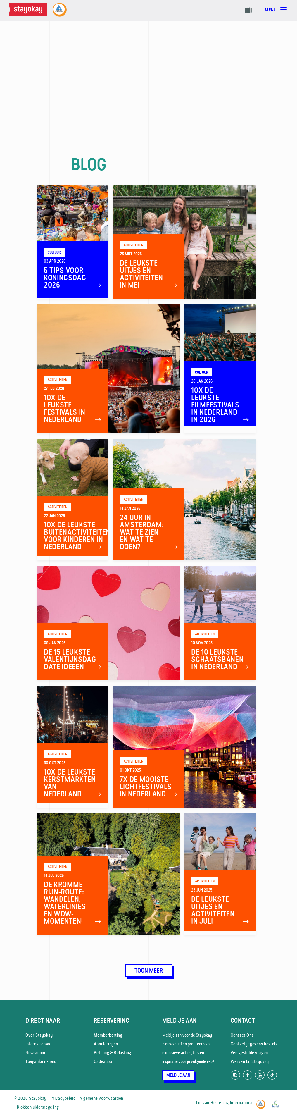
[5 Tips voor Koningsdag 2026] (72, 242)
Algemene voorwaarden (101, 1098)
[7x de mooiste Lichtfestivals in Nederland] (184, 747)
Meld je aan (178, 1075)
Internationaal (38, 1044)
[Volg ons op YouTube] (260, 1075)
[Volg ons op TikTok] (272, 1075)
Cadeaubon (104, 1061)
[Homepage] (29, 10)
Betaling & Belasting (112, 1052)
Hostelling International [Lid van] (231, 1102)
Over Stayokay (39, 1035)
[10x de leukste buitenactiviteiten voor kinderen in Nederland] (72, 499)
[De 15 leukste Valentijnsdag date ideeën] (108, 623)
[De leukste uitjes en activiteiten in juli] (220, 874)
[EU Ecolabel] (277, 1102)
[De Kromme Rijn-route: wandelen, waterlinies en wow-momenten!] (108, 874)
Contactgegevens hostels (254, 1044)
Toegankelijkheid (40, 1061)
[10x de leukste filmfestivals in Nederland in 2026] (220, 368)
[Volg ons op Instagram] (235, 1075)
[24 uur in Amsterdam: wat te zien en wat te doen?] (184, 499)
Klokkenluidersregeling (38, 1107)
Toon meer (148, 970)
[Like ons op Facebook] (247, 1075)
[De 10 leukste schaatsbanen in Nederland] (220, 623)
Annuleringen (106, 1044)
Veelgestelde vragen (249, 1052)
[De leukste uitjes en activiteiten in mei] (184, 242)
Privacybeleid (63, 1098)
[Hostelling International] (262, 1102)
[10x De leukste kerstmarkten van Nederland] (72, 747)
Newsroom (35, 1052)
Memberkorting (108, 1035)
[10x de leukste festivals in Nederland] (108, 368)
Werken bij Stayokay (250, 1061)
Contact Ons (242, 1035)
